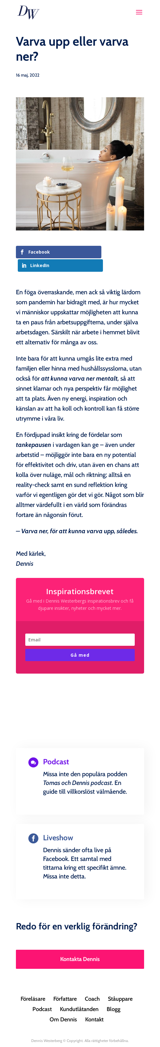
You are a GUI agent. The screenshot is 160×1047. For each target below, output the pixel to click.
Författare (65, 985)
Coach (92, 985)
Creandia (95, 1037)
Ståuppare (120, 985)
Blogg (113, 995)
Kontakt (94, 1006)
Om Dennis (63, 1006)
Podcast (42, 995)
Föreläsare (33, 985)
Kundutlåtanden (79, 995)
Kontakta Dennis (80, 945)
